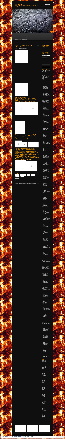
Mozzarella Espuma (29, 183)
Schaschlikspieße (45, 234)
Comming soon (45, 272)
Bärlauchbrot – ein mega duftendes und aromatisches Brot (46, 239)
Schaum (38, 183)
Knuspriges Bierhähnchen (46, 218)
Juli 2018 (43, 403)
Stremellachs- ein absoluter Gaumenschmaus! (45, 199)
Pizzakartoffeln (45, 281)
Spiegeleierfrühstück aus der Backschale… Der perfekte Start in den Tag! (46, 80)
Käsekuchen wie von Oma (46, 168)
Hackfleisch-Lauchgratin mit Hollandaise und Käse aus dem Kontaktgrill (45, 74)
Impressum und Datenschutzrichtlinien (19, 37)
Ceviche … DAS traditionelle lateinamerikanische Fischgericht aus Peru (46, 71)
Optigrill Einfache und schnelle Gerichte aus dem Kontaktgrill (45, 259)
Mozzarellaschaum (34, 183)
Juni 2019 (43, 394)
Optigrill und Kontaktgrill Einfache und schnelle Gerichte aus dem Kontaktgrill (46, 267)
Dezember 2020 (44, 383)
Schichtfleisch (45, 184)
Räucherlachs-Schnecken (46, 175)
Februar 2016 (44, 410)
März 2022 (43, 374)
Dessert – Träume (44, 108)
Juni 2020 (43, 388)
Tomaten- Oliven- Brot (46, 252)
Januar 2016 (43, 411)
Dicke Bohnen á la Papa (46, 89)
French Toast (45, 269)
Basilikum (20, 183)
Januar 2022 (43, 376)
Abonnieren (44, 57)
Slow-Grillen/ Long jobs (45, 302)
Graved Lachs (45, 294)
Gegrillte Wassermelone (46, 122)
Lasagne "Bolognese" (46, 171)
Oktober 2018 (44, 400)
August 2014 (43, 415)
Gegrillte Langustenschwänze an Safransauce (46, 226)
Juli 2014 (43, 416)
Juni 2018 (43, 404)
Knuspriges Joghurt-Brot (46, 247)
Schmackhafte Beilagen (45, 273)
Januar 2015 (43, 414)
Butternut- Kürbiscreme (46, 157)
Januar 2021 (43, 382)
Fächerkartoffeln (45, 274)
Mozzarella (25, 183)
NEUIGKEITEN (44, 255)
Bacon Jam (44, 134)
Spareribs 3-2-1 (45, 315)
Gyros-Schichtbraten (46, 212)
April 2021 (43, 380)
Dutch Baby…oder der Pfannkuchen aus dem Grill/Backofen (46, 121)
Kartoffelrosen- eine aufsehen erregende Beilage (45, 167)
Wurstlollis (44, 301)
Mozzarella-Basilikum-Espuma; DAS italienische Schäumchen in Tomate (27, 182)
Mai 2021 (43, 379)
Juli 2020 (43, 387)
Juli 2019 (43, 393)
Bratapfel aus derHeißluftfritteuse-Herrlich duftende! (45, 87)
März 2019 (43, 397)
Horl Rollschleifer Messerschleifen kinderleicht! (45, 344)
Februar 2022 (44, 375)
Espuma (23, 183)
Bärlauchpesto (45, 137)
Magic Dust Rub (45, 205)
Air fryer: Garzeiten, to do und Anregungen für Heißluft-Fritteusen (33, 37)
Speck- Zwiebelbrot (45, 251)
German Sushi (45, 293)
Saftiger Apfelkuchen (46, 94)
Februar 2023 (44, 367)
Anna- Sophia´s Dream (46, 109)
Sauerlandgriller (19, 4)
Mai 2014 (43, 418)
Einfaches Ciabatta (45, 241)
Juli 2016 (43, 408)
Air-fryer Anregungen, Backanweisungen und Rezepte (45, 85)
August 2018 (43, 402)
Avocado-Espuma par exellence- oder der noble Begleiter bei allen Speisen (46, 133)
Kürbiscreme (45, 107)
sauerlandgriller (25, 48)
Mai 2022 (43, 372)
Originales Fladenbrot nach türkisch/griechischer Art (46, 249)
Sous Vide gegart (44, 316)
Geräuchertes (44, 193)
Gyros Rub (44, 204)
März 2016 (43, 409)
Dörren (43, 149)
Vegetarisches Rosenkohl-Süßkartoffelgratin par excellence (46, 190)
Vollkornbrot (44, 253)
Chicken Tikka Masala (46, 158)
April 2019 (43, 396)
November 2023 (44, 366)
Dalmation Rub (45, 203)
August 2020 (43, 386)
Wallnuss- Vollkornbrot (46, 254)
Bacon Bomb (45, 303)
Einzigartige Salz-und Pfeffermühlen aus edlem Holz (46, 340)
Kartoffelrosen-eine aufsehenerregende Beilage (45, 276)
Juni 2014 (43, 417)
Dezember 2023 (44, 365)
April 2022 (43, 373)
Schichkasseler (45, 183)
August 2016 (43, 407)
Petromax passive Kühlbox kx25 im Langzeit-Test (46, 356)
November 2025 (44, 362)
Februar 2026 (44, 360)
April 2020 (43, 390)
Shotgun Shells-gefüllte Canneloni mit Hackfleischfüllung (46, 103)
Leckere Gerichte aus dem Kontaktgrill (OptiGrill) (21, 39)
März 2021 (43, 381)
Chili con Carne (45, 106)
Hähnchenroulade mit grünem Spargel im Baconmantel (46, 229)
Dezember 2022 (44, 369)
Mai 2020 (43, 389)
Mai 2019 (43, 395)
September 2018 (44, 401)
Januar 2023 (43, 368)
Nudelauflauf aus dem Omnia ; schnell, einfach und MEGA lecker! (46, 328)
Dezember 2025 (44, 361)
